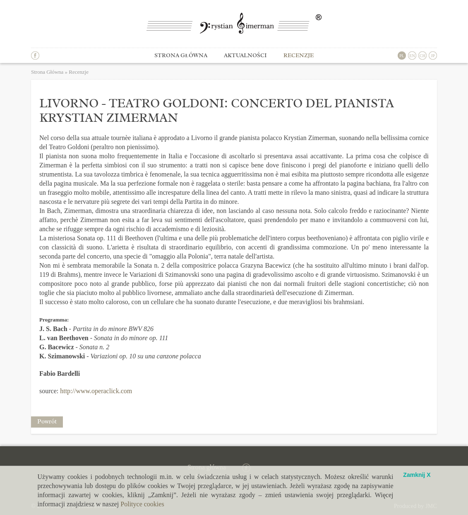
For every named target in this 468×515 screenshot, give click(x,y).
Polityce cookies (142, 504)
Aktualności (245, 55)
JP (432, 55)
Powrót (47, 422)
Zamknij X (416, 475)
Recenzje (298, 55)
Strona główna (180, 55)
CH (422, 55)
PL (401, 55)
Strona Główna (47, 72)
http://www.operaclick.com (96, 390)
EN (412, 55)
